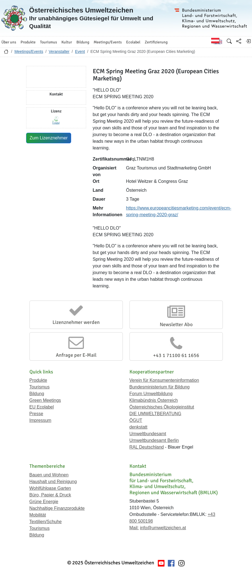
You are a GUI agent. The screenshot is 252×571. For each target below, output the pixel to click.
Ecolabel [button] (133, 42)
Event (80, 51)
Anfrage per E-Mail (76, 355)
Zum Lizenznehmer (49, 138)
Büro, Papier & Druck (50, 495)
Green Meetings (45, 400)
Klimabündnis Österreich (153, 400)
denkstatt (138, 427)
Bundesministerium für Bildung (159, 387)
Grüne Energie (43, 501)
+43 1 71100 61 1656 (176, 355)
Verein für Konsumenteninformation (164, 380)
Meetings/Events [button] (108, 42)
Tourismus (39, 387)
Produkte (38, 380)
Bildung (36, 393)
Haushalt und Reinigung (53, 481)
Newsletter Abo (176, 324)
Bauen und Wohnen (49, 474)
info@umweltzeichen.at (163, 527)
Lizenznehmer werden (76, 322)
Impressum (40, 420)
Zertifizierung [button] (156, 42)
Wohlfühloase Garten (50, 488)
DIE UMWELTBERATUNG (155, 413)
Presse (36, 413)
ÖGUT (135, 420)
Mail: (134, 527)
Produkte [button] (28, 42)
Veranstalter (59, 51)
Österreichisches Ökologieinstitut (161, 407)
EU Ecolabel (41, 407)
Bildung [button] (82, 42)
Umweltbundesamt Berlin (154, 440)
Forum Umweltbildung (151, 393)
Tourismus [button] (48, 42)
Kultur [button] (66, 42)
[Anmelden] (248, 41)
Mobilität (37, 515)
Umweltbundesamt (147, 433)
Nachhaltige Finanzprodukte (57, 508)
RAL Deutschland (146, 447)
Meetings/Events (28, 51)
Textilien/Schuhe (45, 521)
